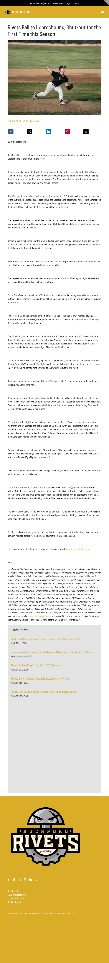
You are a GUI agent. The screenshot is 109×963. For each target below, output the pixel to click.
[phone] (36, 879)
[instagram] (25, 879)
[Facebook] (11, 131)
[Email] (86, 131)
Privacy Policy (67, 913)
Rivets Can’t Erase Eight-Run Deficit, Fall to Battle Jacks (44, 693)
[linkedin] (30, 879)
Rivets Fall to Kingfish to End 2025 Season (35, 667)
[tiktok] (14, 879)
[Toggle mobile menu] (102, 11)
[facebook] (9, 879)
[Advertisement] (33, 732)
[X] (29, 131)
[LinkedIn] (48, 131)
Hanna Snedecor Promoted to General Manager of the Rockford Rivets (52, 654)
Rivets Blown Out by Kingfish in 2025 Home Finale (40, 680)
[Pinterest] (67, 131)
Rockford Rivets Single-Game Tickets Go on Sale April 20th (45, 640)
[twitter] (19, 879)
